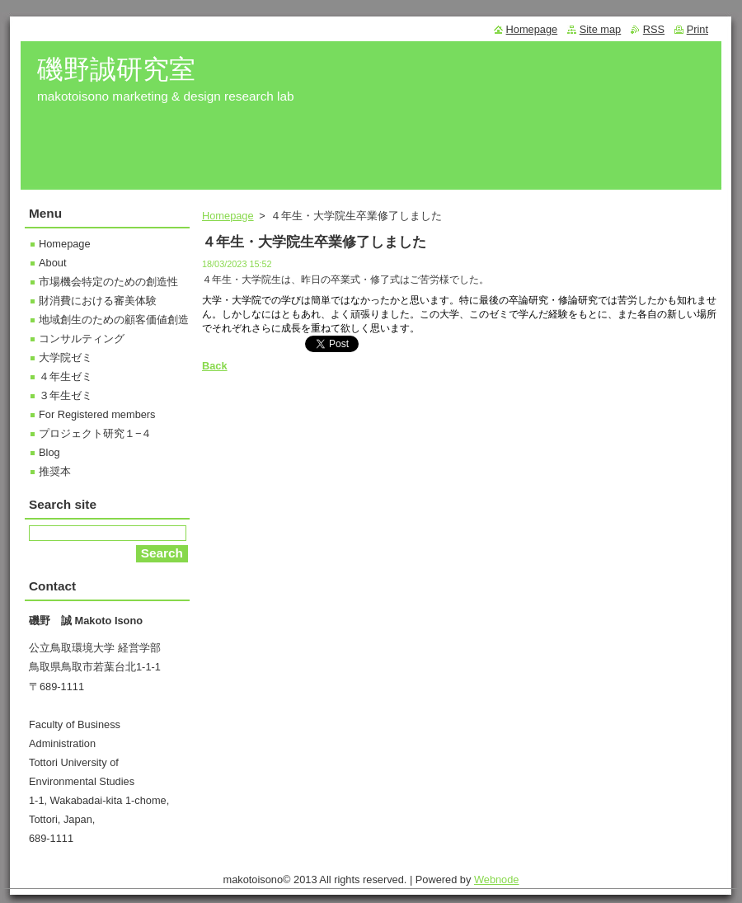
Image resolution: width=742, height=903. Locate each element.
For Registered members (97, 414)
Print (697, 29)
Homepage (228, 215)
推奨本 (55, 471)
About (52, 262)
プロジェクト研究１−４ (95, 433)
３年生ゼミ (65, 395)
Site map (601, 29)
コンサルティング (81, 338)
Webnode (496, 879)
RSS (654, 29)
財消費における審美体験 (98, 300)
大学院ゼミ (65, 357)
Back (215, 366)
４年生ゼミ (65, 376)
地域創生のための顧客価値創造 (114, 319)
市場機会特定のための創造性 (108, 281)
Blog (49, 452)
